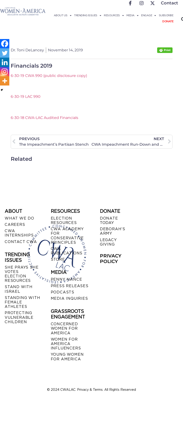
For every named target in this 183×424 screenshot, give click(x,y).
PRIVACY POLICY (110, 258)
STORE (58, 259)
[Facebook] (4, 43)
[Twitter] (4, 53)
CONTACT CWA (21, 242)
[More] (4, 80)
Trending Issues (87, 15)
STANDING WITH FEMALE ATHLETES (22, 302)
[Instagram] (4, 71)
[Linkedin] (4, 62)
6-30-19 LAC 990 (26, 96)
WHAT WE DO (19, 218)
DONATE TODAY (109, 220)
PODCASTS (62, 292)
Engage (148, 15)
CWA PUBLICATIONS (67, 251)
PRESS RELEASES (69, 286)
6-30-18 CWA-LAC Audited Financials (44, 117)
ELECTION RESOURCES (64, 220)
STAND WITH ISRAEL (19, 289)
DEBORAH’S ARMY (112, 231)
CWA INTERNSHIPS (19, 233)
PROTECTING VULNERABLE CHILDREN (19, 317)
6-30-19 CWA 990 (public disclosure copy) (49, 75)
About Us (62, 15)
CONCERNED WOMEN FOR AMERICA (64, 328)
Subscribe (166, 15)
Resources (114, 15)
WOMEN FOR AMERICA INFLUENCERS (66, 343)
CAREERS (15, 224)
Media (132, 15)
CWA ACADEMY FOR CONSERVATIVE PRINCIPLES (67, 236)
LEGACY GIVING (108, 242)
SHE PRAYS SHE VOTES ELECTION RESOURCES (21, 274)
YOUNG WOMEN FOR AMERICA (67, 356)
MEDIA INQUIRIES (69, 298)
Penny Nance (66, 279)
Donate (167, 21)
